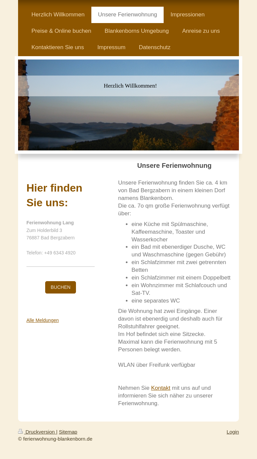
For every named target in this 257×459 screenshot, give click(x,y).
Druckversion (37, 432)
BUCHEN (60, 287)
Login (233, 432)
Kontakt (160, 388)
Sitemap (68, 432)
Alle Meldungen (42, 320)
